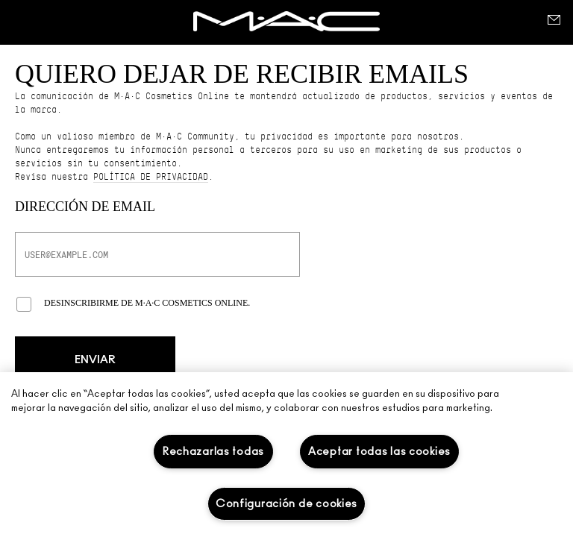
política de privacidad (150, 177)
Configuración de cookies (286, 503)
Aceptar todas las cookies (379, 451)
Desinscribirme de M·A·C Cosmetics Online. (147, 303)
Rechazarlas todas (213, 451)
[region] (286, 454)
